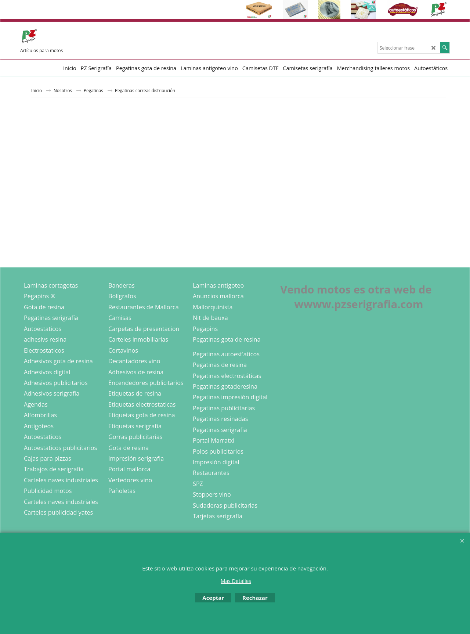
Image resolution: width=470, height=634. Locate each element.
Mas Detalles (236, 580)
